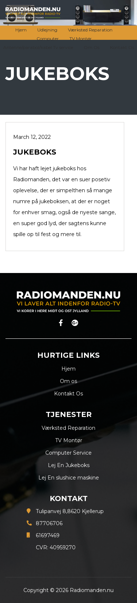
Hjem (21, 30)
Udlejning (47, 30)
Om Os (91, 47)
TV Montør (80, 38)
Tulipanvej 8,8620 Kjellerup (70, 511)
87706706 (49, 523)
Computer (48, 38)
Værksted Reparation (90, 30)
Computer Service (68, 453)
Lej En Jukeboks (69, 465)
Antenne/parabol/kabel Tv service (38, 47)
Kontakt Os (122, 47)
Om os (68, 381)
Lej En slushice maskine (68, 477)
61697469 (48, 535)
